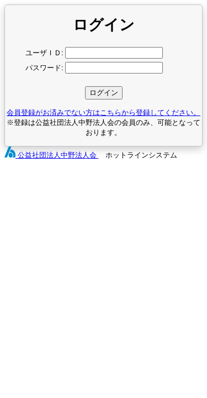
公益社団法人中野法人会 (51, 155)
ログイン (103, 92)
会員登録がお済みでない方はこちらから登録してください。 (103, 112)
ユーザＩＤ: (44, 53)
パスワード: (44, 68)
